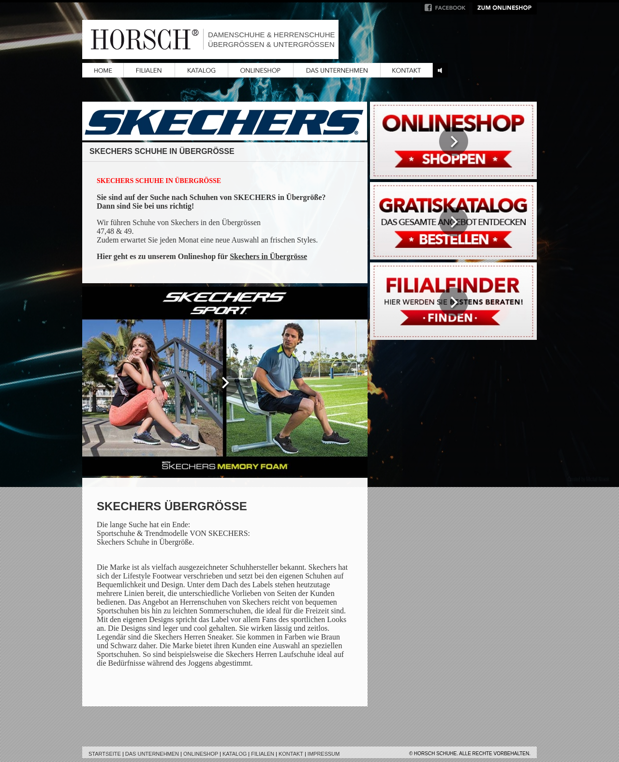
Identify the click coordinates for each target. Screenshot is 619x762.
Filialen (262, 754)
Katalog (234, 754)
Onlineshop (200, 754)
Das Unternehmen (152, 754)
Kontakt (291, 754)
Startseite (104, 754)
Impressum (324, 754)
